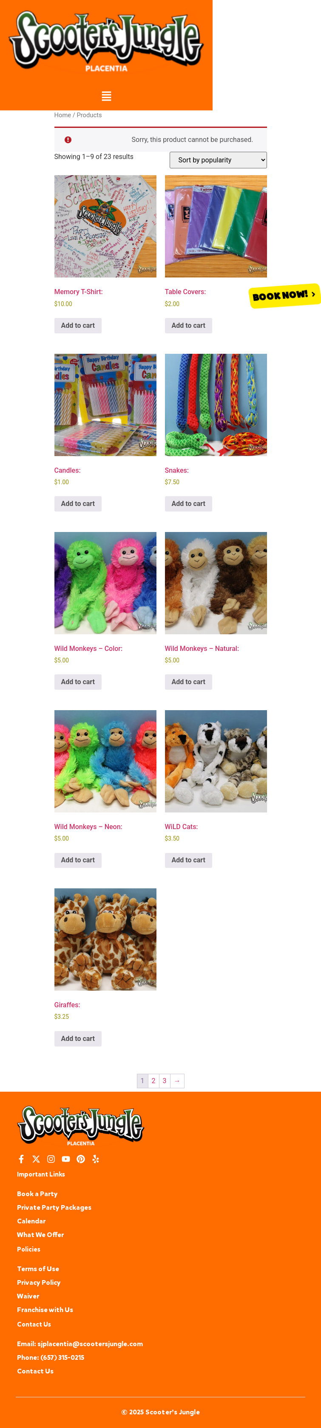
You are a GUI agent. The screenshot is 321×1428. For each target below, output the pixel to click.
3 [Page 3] (165, 1081)
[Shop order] (218, 160)
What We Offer (40, 1234)
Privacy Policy (39, 1282)
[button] (106, 96)
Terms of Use (38, 1268)
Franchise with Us (45, 1309)
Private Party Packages (54, 1207)
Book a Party (37, 1193)
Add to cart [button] (78, 325)
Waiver (28, 1296)
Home (62, 115)
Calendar (31, 1221)
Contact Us (35, 1371)
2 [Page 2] (154, 1081)
